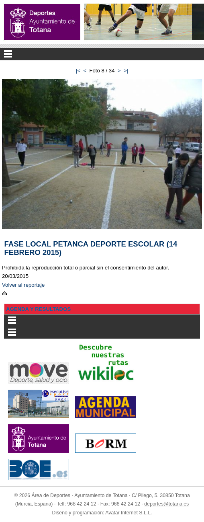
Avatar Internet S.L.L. (128, 513)
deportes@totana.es (166, 504)
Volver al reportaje (23, 285)
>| (126, 71)
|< (78, 71)
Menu (102, 54)
